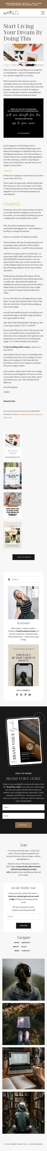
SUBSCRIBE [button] (23, 925)
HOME (16, 942)
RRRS (17, 951)
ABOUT (16, 947)
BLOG (24, 947)
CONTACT (26, 951)
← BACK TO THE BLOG (23, 557)
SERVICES (26, 942)
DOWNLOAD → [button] (23, 825)
